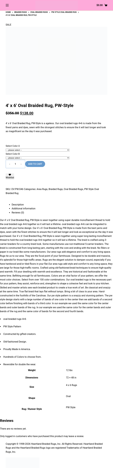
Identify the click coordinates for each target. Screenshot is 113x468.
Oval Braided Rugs (73, 189)
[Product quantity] (15, 164)
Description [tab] (18, 204)
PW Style (70, 407)
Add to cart (35, 164)
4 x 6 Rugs (71, 385)
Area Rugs (42, 189)
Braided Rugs (56, 189)
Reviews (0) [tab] (18, 212)
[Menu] (7, 5)
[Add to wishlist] (10, 176)
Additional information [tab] (24, 208)
